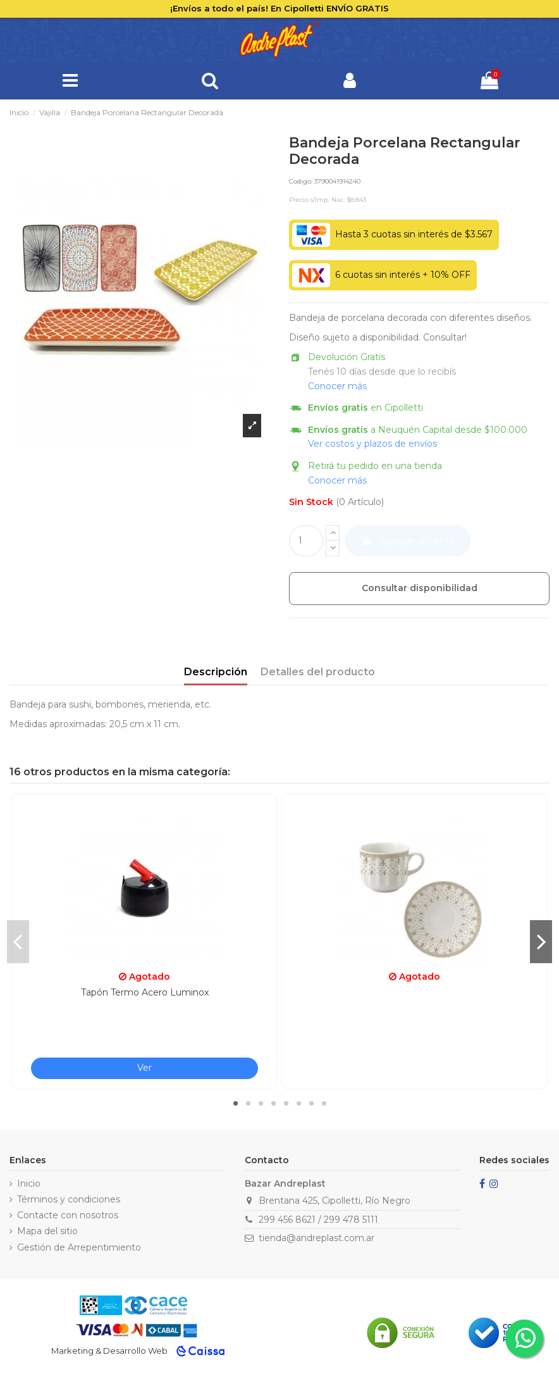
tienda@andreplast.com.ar (316, 1238)
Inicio (28, 1183)
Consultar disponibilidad (419, 588)
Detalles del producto (318, 672)
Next (541, 941)
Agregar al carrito (408, 540)
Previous (18, 941)
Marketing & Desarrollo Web (109, 1350)
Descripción (215, 672)
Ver (144, 1067)
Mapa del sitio (47, 1231)
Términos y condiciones (68, 1199)
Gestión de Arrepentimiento (79, 1247)
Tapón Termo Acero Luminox (145, 992)
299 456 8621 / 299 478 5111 (318, 1219)
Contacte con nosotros (67, 1215)
